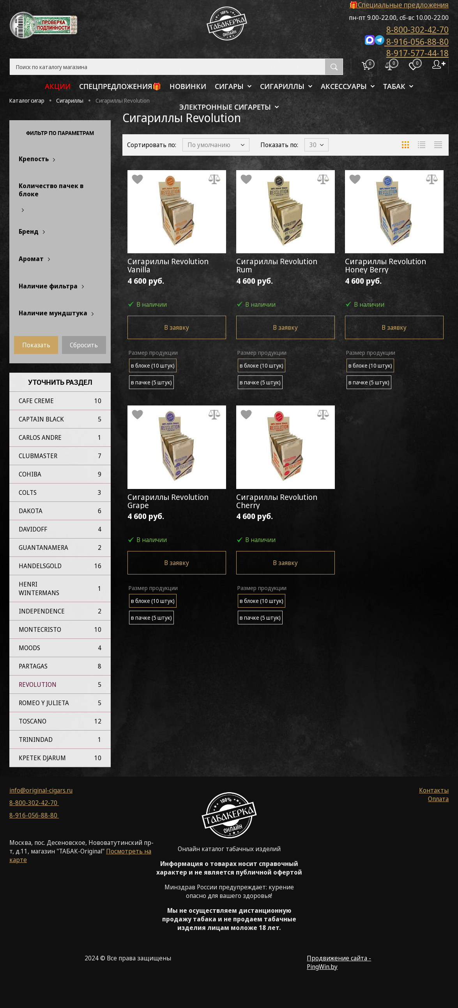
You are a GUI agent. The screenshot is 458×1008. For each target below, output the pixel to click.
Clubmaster (38, 456)
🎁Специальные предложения (399, 4)
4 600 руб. (176, 295)
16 (97, 566)
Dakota (30, 511)
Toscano (32, 721)
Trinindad (36, 739)
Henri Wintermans (39, 588)
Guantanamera (43, 547)
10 (97, 400)
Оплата (438, 799)
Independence (42, 611)
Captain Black (41, 419)
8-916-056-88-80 (407, 41)
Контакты (434, 790)
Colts (28, 492)
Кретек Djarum (42, 758)
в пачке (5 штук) (151, 391)
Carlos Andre (40, 437)
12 (97, 721)
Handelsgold (40, 566)
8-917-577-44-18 (417, 53)
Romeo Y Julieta (44, 703)
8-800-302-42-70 (417, 29)
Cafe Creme (36, 400)
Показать (36, 345)
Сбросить (84, 345)
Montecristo (40, 629)
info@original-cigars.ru (41, 790)
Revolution (38, 684)
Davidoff (33, 529)
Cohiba (30, 474)
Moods (29, 648)
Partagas (33, 666)
